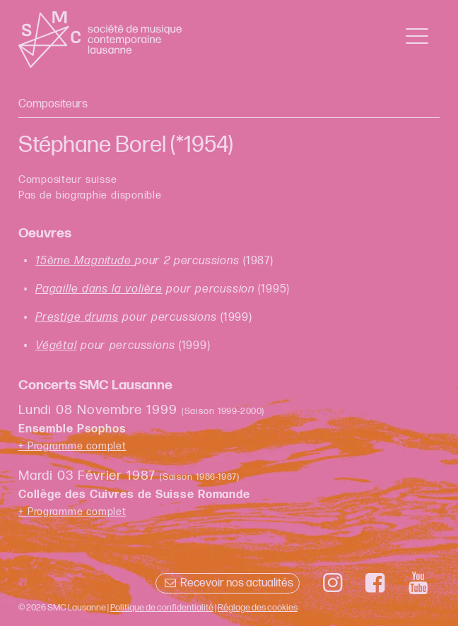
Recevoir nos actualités (227, 583)
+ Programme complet (72, 446)
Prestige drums (77, 317)
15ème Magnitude (85, 261)
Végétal (56, 346)
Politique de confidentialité (161, 607)
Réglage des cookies (258, 607)
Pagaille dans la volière (99, 289)
